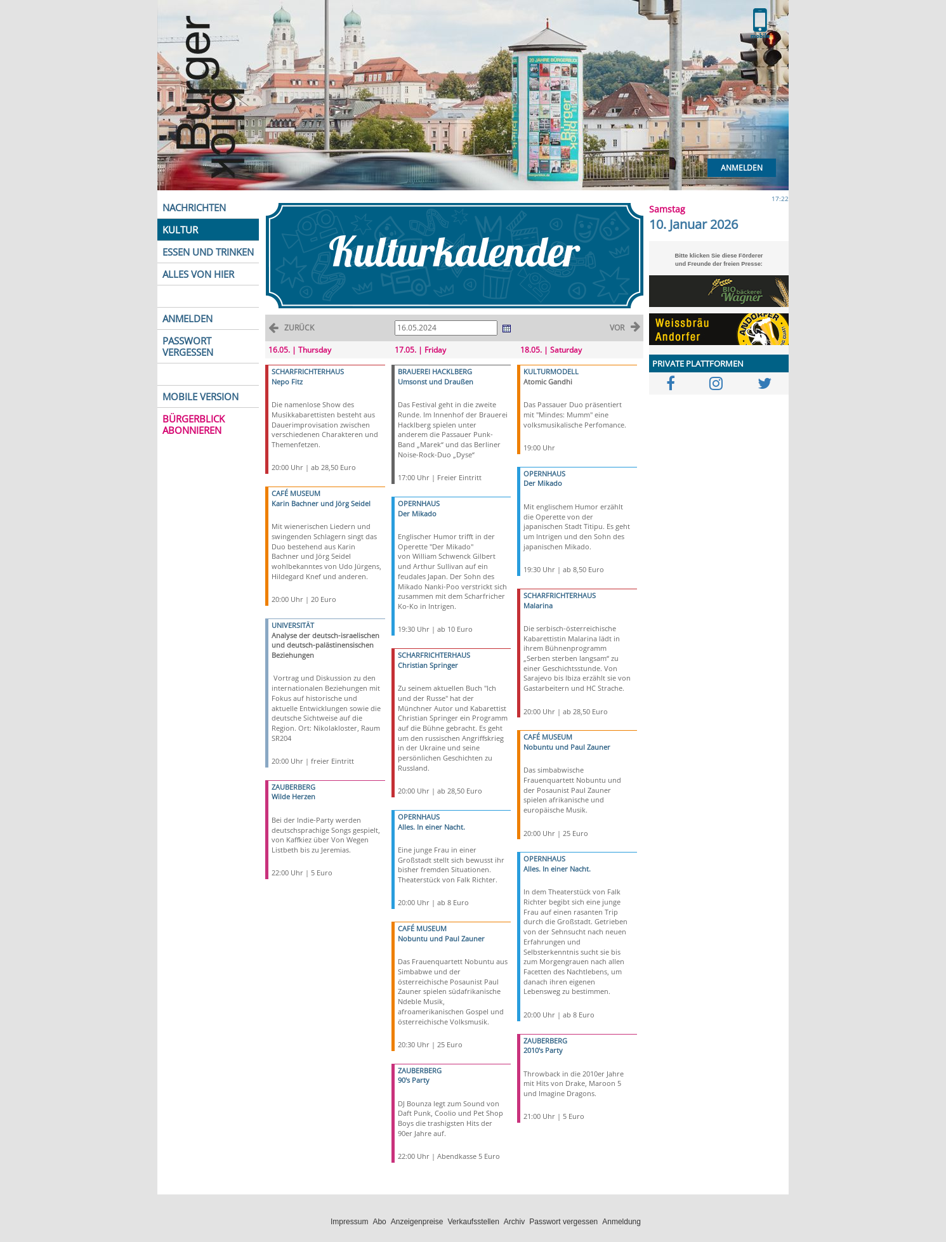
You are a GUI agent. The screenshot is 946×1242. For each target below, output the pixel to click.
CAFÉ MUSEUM (296, 493)
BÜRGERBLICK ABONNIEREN (193, 424)
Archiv (514, 1221)
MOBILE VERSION (200, 396)
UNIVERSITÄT (293, 625)
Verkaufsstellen (473, 1221)
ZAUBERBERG (293, 787)
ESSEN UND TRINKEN (208, 251)
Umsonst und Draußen (435, 381)
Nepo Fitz (287, 381)
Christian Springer (428, 665)
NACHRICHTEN (194, 207)
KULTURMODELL (551, 371)
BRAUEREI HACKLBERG (435, 371)
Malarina (538, 605)
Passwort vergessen (563, 1221)
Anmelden (742, 167)
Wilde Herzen (293, 796)
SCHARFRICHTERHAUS (308, 371)
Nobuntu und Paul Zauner (441, 938)
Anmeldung (621, 1221)
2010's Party (543, 1050)
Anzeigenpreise (417, 1221)
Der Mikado (417, 513)
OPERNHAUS (419, 503)
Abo (379, 1221)
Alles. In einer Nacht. (431, 827)
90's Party (414, 1080)
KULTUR (180, 229)
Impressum (349, 1221)
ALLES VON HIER (198, 274)
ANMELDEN (187, 318)
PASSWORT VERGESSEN (187, 346)
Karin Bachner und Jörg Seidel (321, 503)
